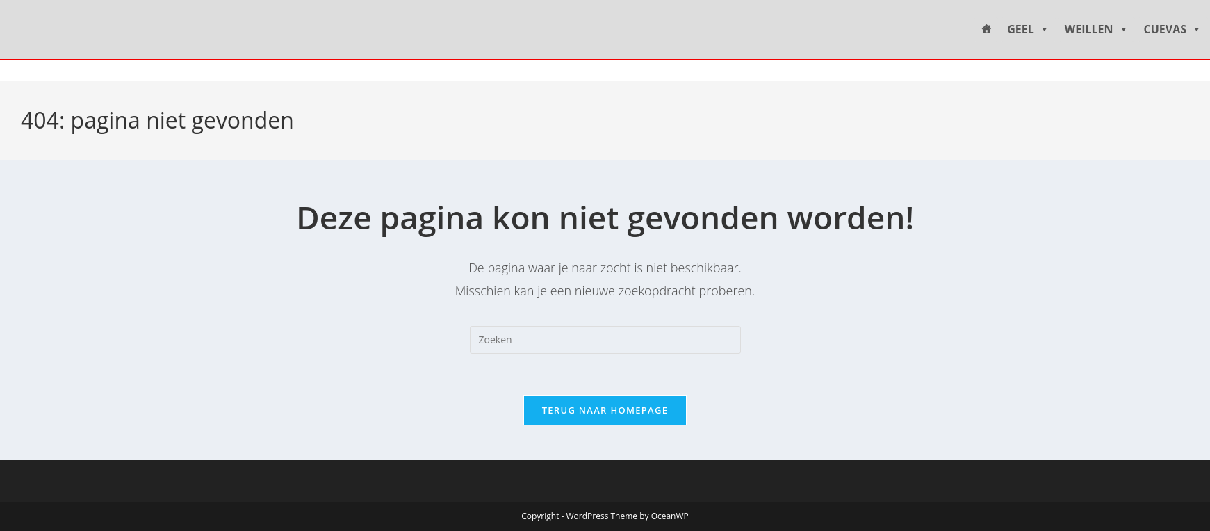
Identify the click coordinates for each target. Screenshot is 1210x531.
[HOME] (986, 29)
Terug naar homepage (605, 410)
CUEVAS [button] (1173, 29)
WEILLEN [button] (1097, 29)
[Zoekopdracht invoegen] (605, 340)
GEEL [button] (1028, 29)
